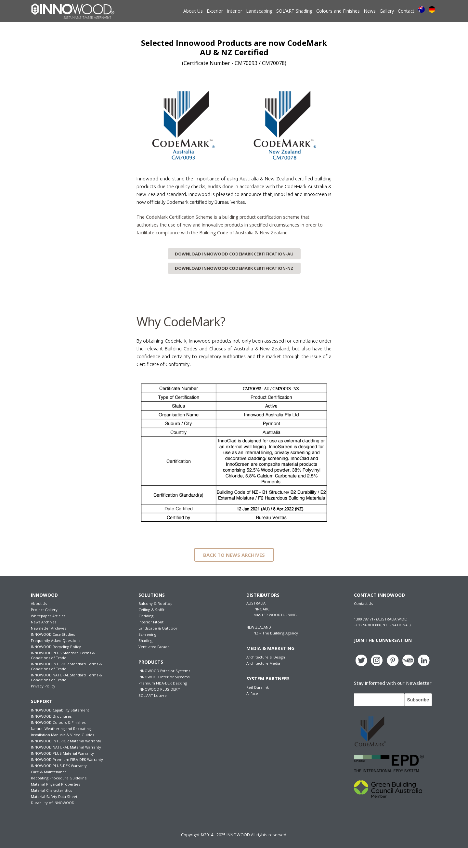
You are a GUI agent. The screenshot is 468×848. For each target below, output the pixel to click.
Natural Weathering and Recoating (61, 728)
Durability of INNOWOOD (52, 802)
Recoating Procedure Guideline (59, 778)
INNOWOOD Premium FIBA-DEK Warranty (67, 759)
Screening (147, 634)
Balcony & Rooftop (155, 603)
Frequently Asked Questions (55, 640)
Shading (145, 640)
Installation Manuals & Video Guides (62, 734)
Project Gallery (44, 609)
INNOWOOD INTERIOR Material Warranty (66, 740)
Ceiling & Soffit (151, 609)
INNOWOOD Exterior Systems (164, 670)
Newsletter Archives (48, 628)
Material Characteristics (51, 790)
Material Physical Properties (55, 784)
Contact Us (363, 603)
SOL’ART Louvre (152, 695)
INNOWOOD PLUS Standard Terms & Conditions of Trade (63, 655)
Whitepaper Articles (48, 615)
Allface (252, 693)
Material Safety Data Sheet (54, 796)
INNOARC (261, 609)
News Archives (43, 622)
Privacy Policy (43, 686)
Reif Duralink (257, 687)
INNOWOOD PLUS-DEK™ (159, 689)
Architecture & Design (265, 657)
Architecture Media (263, 663)
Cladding (145, 615)
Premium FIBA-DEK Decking (162, 683)
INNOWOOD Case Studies (53, 634)
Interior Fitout (150, 622)
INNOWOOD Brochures (51, 716)
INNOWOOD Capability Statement (60, 710)
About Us (39, 603)
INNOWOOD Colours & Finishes (58, 722)
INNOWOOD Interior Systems (163, 676)
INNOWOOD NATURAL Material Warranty (66, 747)
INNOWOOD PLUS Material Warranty (62, 753)
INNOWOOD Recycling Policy (56, 646)
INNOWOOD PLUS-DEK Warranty (59, 765)
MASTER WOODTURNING (275, 614)
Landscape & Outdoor (157, 628)
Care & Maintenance (49, 771)
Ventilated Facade (154, 646)
